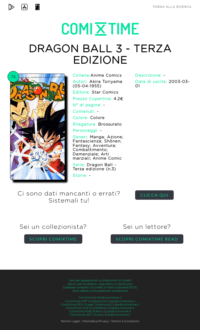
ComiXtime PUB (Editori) (86, 311)
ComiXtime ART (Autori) (87, 314)
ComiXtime (86, 297)
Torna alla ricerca (172, 6)
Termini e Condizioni (125, 321)
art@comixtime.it (118, 314)
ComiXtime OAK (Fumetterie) (86, 308)
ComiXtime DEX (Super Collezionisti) (86, 304)
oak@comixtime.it (121, 308)
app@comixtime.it (122, 301)
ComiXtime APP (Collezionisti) (86, 301)
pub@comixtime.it (118, 311)
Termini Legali (70, 321)
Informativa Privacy (95, 321)
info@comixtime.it (109, 297)
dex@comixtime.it (127, 304)
